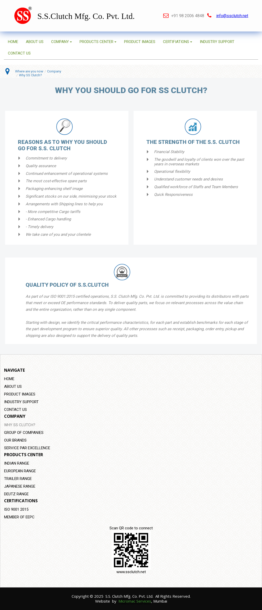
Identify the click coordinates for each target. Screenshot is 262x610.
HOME (13, 41)
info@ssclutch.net (232, 15)
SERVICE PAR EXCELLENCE (27, 448)
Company (54, 71)
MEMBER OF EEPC (19, 517)
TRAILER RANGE (18, 478)
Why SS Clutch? (30, 75)
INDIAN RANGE (16, 463)
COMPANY (61, 41)
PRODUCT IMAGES (139, 41)
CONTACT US (19, 53)
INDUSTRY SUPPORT (217, 41)
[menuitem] (131, 379)
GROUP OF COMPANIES (23, 432)
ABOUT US (34, 41)
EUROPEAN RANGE (20, 471)
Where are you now (29, 71)
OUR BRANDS (15, 440)
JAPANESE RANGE (19, 486)
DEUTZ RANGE (16, 494)
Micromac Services (134, 601)
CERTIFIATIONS (177, 41)
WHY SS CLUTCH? (19, 425)
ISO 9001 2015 (16, 509)
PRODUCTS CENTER (98, 41)
